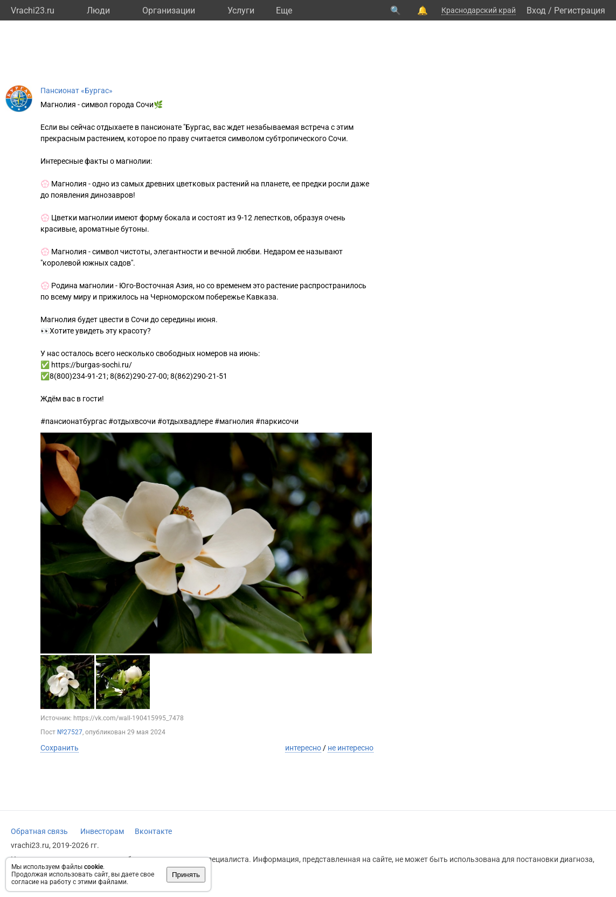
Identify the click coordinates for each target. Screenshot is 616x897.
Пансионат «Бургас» (76, 90)
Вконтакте (153, 831)
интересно (303, 747)
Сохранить (59, 747)
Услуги (240, 10)
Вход (536, 10)
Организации (168, 10)
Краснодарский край (478, 10)
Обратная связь (39, 831)
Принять (186, 875)
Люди (98, 10)
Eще (284, 10)
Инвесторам (102, 831)
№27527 (69, 732)
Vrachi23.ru (32, 10)
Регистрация (579, 10)
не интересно (350, 747)
